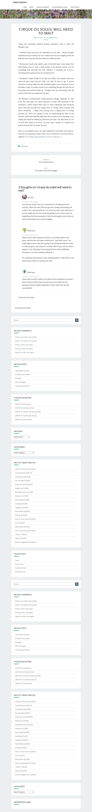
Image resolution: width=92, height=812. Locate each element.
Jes (28, 197)
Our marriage (19, 481)
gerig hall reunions (42, 7)
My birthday (19, 511)
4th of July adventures (22, 531)
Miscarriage (19, 500)
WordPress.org (20, 572)
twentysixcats (20, 2)
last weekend (27, 419)
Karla (29, 272)
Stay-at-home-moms (22, 519)
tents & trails (75, 7)
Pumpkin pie (19, 477)
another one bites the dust (32, 412)
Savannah (24, 146)
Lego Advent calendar (22, 371)
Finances (18, 496)
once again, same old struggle (46, 169)
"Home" (18, 534)
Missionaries (19, 527)
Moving (17, 515)
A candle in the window (29, 337)
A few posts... (27, 404)
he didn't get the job (29, 416)
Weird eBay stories (21, 492)
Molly (29, 231)
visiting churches (28, 408)
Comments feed (20, 568)
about (32, 7)
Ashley (55, 37)
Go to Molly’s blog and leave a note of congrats (42, 137)
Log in (17, 560)
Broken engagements (22, 542)
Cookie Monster (20, 473)
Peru (16, 523)
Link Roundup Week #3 (22, 386)
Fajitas (17, 538)
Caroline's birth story (22, 469)
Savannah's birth (20, 484)
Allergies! (18, 378)
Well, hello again (27, 345)
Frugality (18, 508)
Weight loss (19, 488)
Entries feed (19, 564)
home (25, 7)
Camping (18, 504)
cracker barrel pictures (60, 7)
